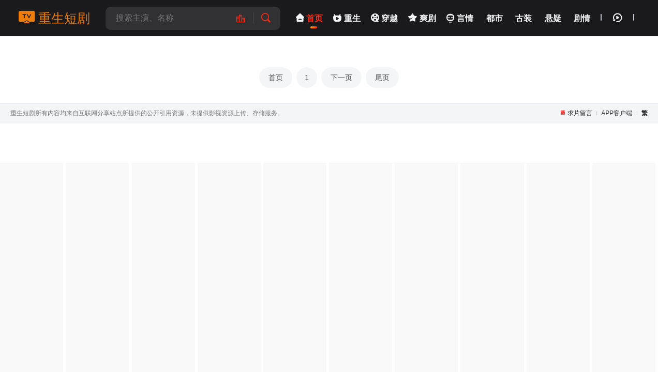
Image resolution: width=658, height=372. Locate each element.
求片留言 (579, 113)
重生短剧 (54, 18)
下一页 (341, 77)
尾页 (382, 77)
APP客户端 (616, 113)
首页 (275, 77)
